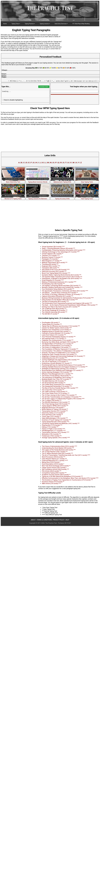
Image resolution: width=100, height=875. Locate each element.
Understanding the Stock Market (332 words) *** (58, 448)
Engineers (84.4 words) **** (51, 266)
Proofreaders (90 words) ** (51, 322)
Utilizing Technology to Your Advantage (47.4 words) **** (61, 252)
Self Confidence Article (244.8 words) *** (55, 469)
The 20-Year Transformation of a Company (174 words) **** (61, 397)
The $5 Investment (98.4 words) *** (53, 383)
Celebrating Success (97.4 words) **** (54, 358)
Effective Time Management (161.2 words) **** (57, 374)
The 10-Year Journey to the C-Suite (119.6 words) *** (59, 395)
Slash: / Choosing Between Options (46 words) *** (58, 248)
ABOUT (33, 520)
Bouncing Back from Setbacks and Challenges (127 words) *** (62, 370)
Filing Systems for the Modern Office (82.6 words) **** (60, 300)
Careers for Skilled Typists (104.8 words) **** (57, 328)
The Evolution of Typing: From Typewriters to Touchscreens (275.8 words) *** (67, 480)
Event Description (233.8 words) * (53, 464)
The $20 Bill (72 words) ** (50, 314)
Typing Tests (16, 23)
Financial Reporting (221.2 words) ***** (55, 460)
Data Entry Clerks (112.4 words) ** (53, 413)
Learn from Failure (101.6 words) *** (54, 335)
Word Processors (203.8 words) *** (53, 457)
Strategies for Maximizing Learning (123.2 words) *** (59, 368)
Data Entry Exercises (61, 23)
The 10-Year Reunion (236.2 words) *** (55, 452)
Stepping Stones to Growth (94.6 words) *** (56, 331)
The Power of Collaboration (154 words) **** (56, 347)
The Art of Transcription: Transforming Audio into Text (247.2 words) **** (66, 455)
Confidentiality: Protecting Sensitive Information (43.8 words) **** (63, 250)
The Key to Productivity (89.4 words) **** (55, 301)
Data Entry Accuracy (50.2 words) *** (54, 271)
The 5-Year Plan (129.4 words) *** (53, 390)
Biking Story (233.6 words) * (51, 462)
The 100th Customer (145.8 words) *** (54, 391)
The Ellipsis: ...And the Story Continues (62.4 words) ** (60, 293)
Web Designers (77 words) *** (52, 261)
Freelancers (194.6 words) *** (52, 436)
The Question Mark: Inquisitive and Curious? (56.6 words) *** (62, 277)
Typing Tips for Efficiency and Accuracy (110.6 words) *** (61, 326)
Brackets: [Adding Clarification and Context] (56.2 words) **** (62, 287)
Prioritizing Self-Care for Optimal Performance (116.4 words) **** (63, 365)
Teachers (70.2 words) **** (51, 255)
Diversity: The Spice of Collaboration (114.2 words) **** (60, 353)
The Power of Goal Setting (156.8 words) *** (56, 376)
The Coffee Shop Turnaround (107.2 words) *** (57, 384)
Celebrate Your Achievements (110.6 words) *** (57, 340)
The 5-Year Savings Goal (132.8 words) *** (56, 404)
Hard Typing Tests (87, 198)
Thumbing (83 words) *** (50, 264)
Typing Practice (30, 23)
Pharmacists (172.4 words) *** (52, 425)
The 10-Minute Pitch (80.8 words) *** (54, 308)
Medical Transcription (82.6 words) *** (54, 262)
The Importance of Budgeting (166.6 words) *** (57, 377)
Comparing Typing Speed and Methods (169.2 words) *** (61, 423)
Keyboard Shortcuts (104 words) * (53, 407)
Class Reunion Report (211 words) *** (54, 459)
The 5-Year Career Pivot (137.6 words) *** (55, 393)
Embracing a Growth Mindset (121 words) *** (57, 363)
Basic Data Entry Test (13, 181)
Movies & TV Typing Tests (13, 198)
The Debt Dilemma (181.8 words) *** (54, 381)
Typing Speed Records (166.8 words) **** (55, 422)
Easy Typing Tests (87, 181)
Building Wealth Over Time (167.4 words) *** (56, 379)
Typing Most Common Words (37, 181)
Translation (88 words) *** (50, 268)
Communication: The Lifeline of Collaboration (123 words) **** (62, 351)
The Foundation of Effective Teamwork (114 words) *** (60, 349)
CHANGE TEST (43, 86)
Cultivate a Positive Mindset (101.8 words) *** (57, 333)
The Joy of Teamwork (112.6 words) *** (55, 361)
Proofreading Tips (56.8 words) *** (53, 284)
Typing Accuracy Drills (62, 198)
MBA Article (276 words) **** (51, 483)
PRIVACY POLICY (58, 520)
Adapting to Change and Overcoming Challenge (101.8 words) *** (63, 356)
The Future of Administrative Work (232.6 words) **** (59, 446)
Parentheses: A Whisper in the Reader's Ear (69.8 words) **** (62, 278)
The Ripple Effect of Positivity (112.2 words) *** (57, 344)
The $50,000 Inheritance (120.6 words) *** (56, 402)
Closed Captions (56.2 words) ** (52, 254)
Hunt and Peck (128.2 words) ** (52, 415)
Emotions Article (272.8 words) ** (53, 482)
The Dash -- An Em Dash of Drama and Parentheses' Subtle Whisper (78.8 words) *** (70, 305)
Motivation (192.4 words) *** (51, 434)
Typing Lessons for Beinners (37, 198)
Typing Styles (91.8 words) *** (52, 324)
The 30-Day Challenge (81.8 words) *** (54, 310)
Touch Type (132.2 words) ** (51, 416)
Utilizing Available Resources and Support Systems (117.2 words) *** (64, 367)
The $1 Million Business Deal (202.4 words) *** (57, 453)
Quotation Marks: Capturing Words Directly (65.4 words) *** (61, 275)
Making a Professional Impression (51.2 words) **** (59, 282)
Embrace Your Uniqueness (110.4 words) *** (56, 330)
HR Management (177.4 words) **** (54, 430)
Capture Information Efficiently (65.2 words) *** (57, 296)
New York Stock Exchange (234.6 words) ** (56, 466)
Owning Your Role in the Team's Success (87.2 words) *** (61, 307)
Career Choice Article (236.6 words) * (54, 467)
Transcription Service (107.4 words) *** (55, 411)
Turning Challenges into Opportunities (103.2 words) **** (60, 360)
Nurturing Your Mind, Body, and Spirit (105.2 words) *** (60, 342)
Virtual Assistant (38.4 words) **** (53, 246)
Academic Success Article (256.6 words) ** (56, 475)
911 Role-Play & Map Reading (80, 23)
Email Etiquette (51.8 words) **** (53, 280)
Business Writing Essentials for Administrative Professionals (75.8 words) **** (68, 298)
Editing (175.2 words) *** (50, 427)
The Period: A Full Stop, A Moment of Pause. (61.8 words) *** (62, 294)
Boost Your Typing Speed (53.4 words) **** (56, 273)
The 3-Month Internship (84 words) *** (54, 312)
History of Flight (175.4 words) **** (53, 429)
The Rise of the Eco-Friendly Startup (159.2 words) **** (60, 388)
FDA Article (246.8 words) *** (51, 471)
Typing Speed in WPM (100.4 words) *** (55, 406)
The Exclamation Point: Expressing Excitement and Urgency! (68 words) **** (67, 303)
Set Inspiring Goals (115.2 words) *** (54, 338)
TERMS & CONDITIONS (44, 520)
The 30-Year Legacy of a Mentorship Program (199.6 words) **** (63, 399)
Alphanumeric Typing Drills (62, 181)
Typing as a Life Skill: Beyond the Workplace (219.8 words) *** (62, 476)
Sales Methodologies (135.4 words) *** (55, 418)
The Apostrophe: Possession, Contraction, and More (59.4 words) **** (65, 291)
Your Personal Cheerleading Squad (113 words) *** (59, 337)
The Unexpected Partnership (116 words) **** (57, 386)
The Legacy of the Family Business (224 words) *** (59, 450)
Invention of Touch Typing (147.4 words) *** (56, 420)
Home (5, 23)
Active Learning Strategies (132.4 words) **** (57, 372)
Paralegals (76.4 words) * (50, 259)
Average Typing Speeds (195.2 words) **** (56, 438)
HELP (67, 520)
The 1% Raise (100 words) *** (51, 400)
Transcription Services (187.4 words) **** (55, 432)
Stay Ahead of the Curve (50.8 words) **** (56, 270)
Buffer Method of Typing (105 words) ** (55, 409)
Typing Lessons (45, 23)
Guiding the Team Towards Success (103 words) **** (59, 354)
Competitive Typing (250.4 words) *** (54, 473)
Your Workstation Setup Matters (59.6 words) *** (58, 289)
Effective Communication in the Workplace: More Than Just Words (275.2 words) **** (70, 478)
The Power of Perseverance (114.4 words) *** (57, 345)
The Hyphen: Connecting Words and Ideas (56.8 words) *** (61, 285)
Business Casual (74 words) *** (52, 257)
